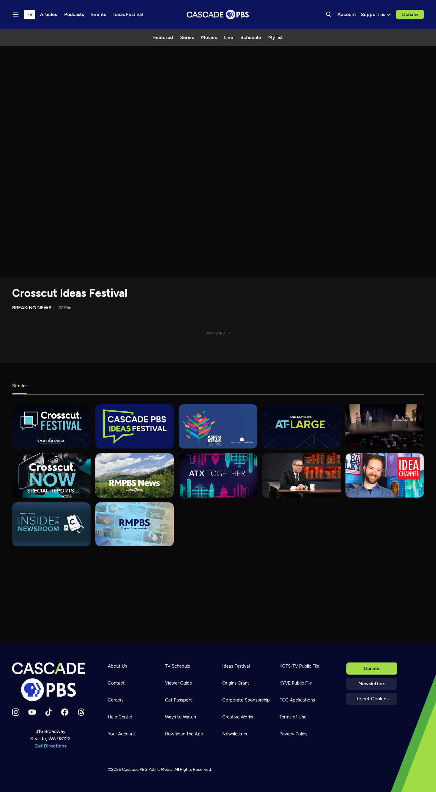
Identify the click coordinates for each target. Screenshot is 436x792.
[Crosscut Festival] (51, 426)
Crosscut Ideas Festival (69, 293)
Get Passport (178, 700)
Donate (410, 14)
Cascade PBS (134, 769)
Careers (116, 700)
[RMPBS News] (134, 475)
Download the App (184, 734)
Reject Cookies (371, 699)
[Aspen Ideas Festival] (218, 426)
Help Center (120, 717)
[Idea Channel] (384, 475)
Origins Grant (235, 683)
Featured (163, 37)
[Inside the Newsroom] (51, 524)
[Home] (50, 681)
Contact (116, 683)
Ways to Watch (180, 717)
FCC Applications (297, 700)
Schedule (250, 37)
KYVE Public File (295, 683)
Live (228, 37)
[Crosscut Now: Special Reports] (51, 475)
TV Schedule (177, 666)
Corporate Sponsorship (246, 700)
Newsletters (371, 683)
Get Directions (50, 746)
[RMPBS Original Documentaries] (134, 524)
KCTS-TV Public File (299, 666)
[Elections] (384, 426)
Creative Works (237, 717)
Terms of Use (292, 717)
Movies (209, 37)
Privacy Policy (293, 734)
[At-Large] (301, 426)
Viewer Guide (178, 683)
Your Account (121, 734)
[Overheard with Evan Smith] (301, 475)
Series (187, 37)
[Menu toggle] (15, 14)
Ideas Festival (236, 666)
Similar (19, 386)
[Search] (328, 14)
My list (275, 37)
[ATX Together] (218, 475)
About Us (117, 666)
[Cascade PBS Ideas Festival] (134, 426)
